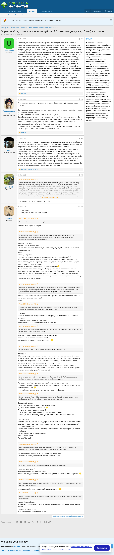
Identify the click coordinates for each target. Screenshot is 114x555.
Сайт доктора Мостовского (13, 11)
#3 (82, 138)
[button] (25, 11)
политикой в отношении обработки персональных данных (67, 547)
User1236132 (7, 35)
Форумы (32, 11)
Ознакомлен (102, 548)
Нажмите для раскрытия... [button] (50, 197)
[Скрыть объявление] (111, 20)
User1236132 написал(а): (27, 179)
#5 (82, 206)
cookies (17, 546)
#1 (82, 39)
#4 (82, 175)
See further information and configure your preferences (21, 550)
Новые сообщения (7, 15)
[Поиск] (108, 11)
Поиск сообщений (21, 15)
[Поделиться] (79, 39)
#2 (82, 99)
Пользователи (44, 11)
